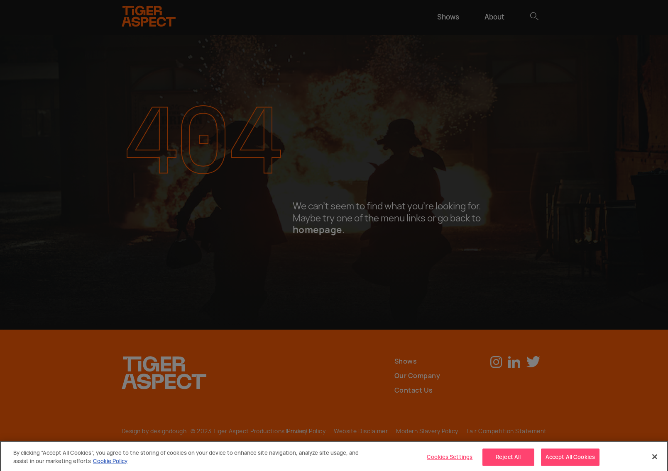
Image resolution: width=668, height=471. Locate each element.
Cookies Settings (449, 459)
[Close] (655, 459)
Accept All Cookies (570, 459)
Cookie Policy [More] (110, 463)
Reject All (508, 459)
